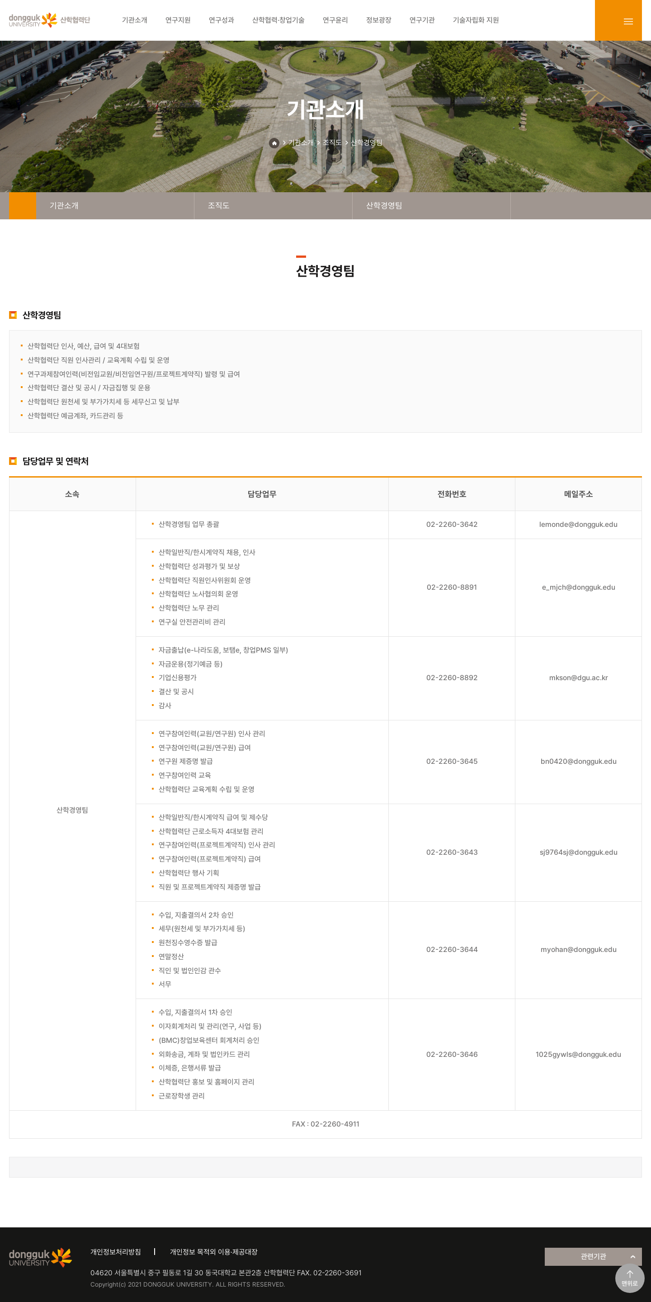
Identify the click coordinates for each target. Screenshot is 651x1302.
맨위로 (630, 1283)
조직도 (332, 142)
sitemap (628, 21)
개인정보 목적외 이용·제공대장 (214, 1252)
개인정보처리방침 (115, 1252)
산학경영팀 (366, 142)
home (22, 205)
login (608, 21)
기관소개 (301, 142)
